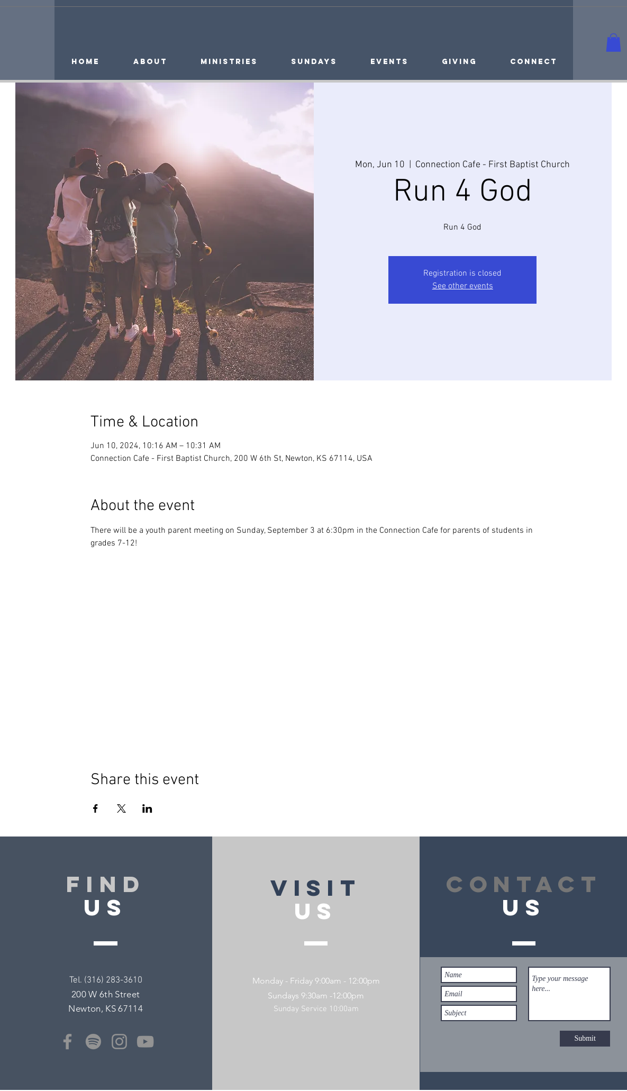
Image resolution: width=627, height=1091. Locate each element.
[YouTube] (145, 1041)
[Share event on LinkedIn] (147, 808)
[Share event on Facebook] (95, 808)
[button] (613, 42)
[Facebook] (67, 1041)
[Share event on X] (121, 808)
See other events (462, 286)
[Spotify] (93, 1041)
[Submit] (585, 1039)
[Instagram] (119, 1041)
